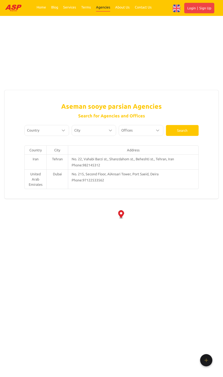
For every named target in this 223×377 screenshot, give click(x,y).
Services (69, 7)
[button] (121, 214)
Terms (86, 7)
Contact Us (143, 7)
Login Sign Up (199, 8)
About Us (122, 7)
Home (41, 7)
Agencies (103, 7)
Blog (54, 7)
